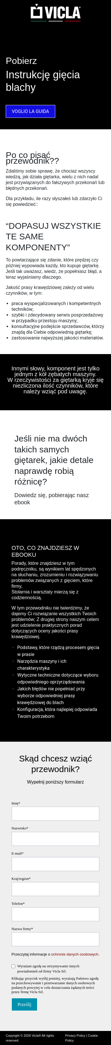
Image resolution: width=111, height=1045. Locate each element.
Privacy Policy (75, 1035)
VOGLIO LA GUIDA (30, 111)
